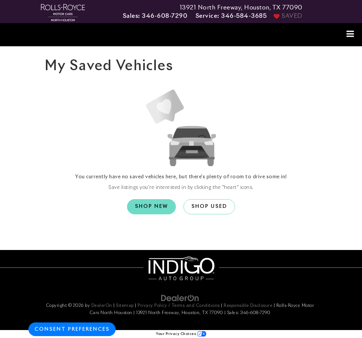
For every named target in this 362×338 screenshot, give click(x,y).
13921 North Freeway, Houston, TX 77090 (241, 8)
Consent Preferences (72, 329)
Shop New (151, 206)
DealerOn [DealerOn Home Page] (101, 305)
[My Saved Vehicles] (287, 16)
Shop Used (209, 206)
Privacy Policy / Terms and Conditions (179, 305)
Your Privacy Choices (181, 334)
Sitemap (125, 305)
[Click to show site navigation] (350, 34)
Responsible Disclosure (248, 305)
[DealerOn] (180, 298)
